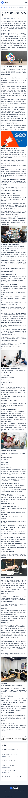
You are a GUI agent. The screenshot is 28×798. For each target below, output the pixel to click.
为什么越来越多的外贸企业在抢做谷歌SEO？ (12, 776)
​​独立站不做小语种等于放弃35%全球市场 (11, 770)
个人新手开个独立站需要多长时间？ (10, 754)
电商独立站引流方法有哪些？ (8, 765)
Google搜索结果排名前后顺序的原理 (10, 749)
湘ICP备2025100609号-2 (18, 796)
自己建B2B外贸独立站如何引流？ (9, 760)
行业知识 (8, 7)
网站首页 (3, 7)
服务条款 (11, 791)
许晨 (18, 18)
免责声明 (22, 791)
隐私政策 (6, 791)
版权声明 (17, 791)
